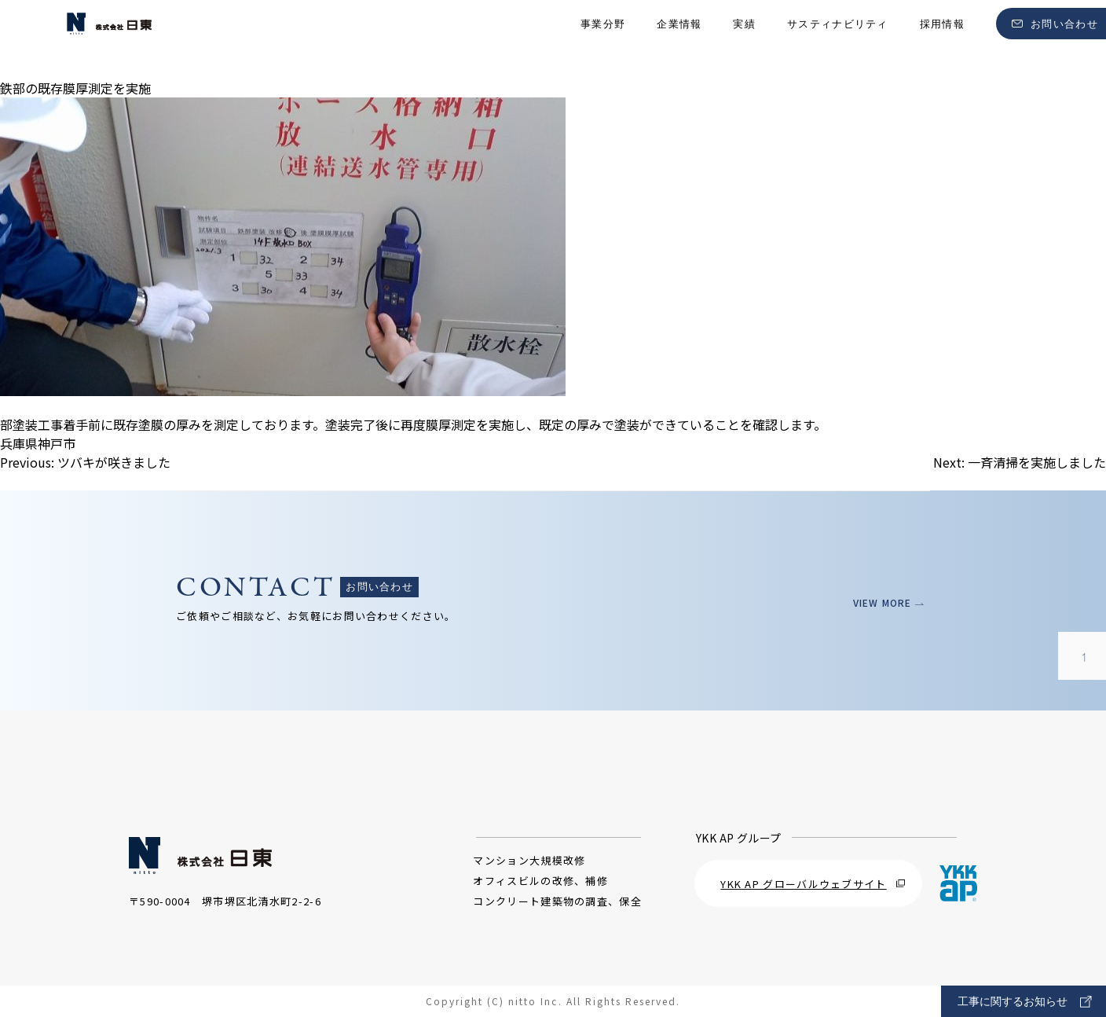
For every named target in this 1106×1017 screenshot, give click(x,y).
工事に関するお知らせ (1025, 1002)
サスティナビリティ (837, 40)
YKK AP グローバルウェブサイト (812, 883)
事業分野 (602, 40)
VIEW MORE (883, 602)
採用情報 (942, 40)
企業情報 (679, 40)
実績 (744, 40)
